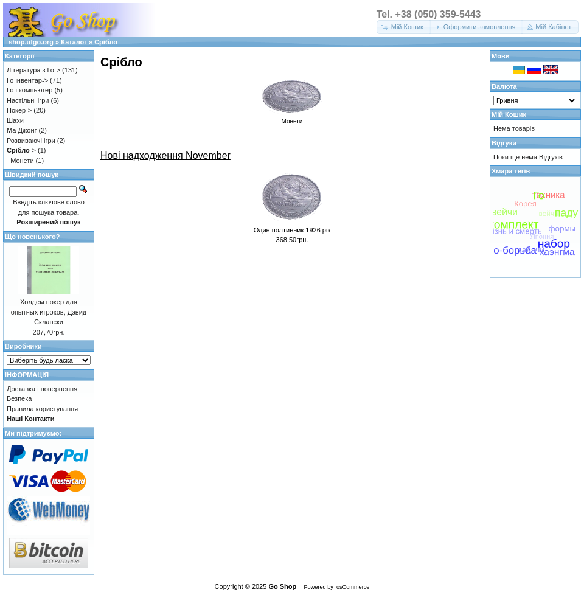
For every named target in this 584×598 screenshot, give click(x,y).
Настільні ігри (28, 100)
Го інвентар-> (27, 80)
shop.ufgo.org (31, 42)
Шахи (15, 120)
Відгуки (504, 143)
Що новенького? (32, 236)
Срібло (105, 42)
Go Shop (282, 586)
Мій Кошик (509, 114)
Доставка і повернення (42, 388)
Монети (21, 160)
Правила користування (42, 408)
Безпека (19, 398)
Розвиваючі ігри (31, 140)
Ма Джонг (21, 130)
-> (21, 150)
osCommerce (352, 587)
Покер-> (19, 110)
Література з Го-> (33, 70)
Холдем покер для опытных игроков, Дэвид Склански (48, 311)
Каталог (74, 42)
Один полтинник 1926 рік (292, 230)
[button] (404, 27)
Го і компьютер (29, 90)
